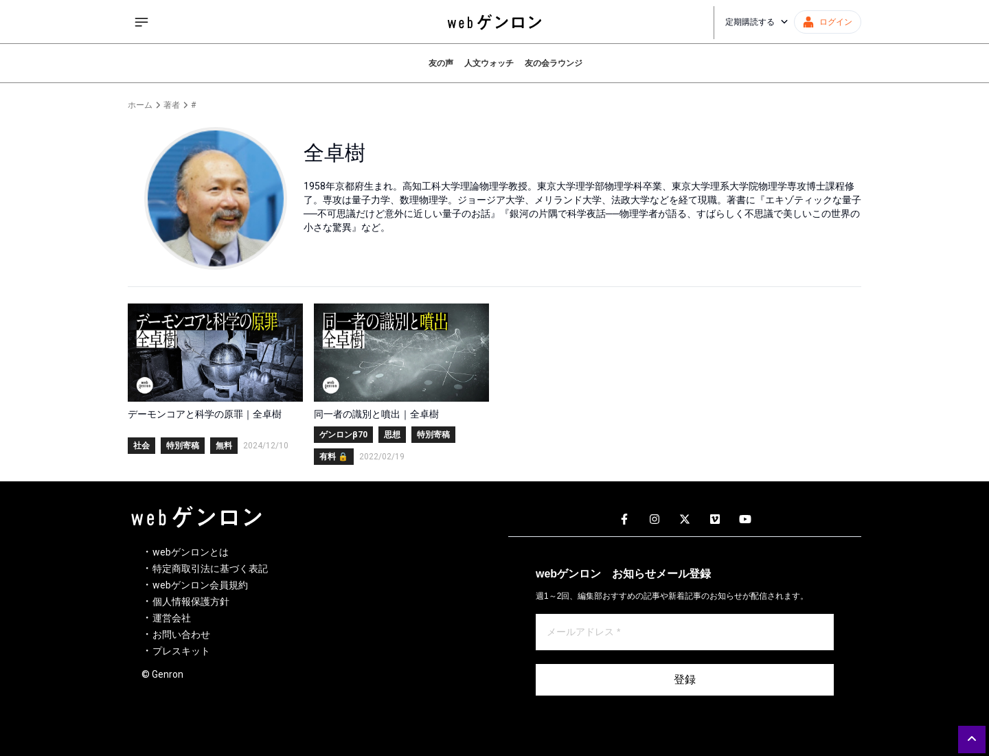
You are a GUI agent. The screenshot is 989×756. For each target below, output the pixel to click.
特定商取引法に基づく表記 (210, 568)
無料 (224, 445)
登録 (685, 679)
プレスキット (181, 650)
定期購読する (756, 22)
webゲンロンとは (190, 552)
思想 (392, 434)
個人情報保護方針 (190, 601)
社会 (141, 445)
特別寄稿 (182, 445)
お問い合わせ (181, 634)
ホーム (140, 105)
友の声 (441, 63)
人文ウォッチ (489, 63)
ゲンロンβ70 (343, 434)
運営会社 (171, 617)
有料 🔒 (333, 456)
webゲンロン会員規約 (200, 585)
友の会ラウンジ (553, 63)
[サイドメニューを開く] (141, 22)
